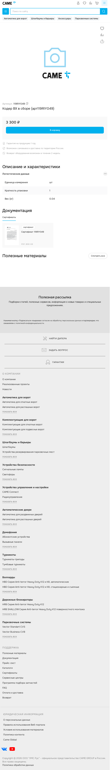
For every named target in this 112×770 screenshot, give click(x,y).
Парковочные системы (86, 18)
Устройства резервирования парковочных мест (28, 451)
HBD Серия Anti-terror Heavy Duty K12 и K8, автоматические (35, 581)
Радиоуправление (12, 497)
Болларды (8, 577)
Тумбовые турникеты (13, 564)
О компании (9, 379)
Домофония (9, 532)
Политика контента (13, 734)
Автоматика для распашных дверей (21, 519)
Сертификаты (9, 672)
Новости (7, 389)
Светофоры (8, 474)
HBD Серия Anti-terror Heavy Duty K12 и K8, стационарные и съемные (40, 586)
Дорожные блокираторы (17, 599)
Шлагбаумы (8, 447)
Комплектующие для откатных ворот (22, 424)
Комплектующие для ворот (19, 419)
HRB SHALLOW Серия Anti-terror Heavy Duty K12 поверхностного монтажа (43, 609)
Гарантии (55, 362)
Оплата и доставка (12, 692)
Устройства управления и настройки (25, 487)
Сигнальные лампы (13, 469)
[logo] (9, 3)
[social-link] (4, 749)
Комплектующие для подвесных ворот (23, 429)
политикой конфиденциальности (30, 323)
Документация (10, 658)
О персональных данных (16, 719)
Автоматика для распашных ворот (21, 407)
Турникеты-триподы (13, 559)
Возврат (6, 697)
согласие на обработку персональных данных (61, 320)
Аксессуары (64, 18)
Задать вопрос (55, 350)
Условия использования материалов (23, 729)
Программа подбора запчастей (19, 682)
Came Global (10, 739)
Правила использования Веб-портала (24, 724)
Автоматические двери (16, 509)
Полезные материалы (14, 653)
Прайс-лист (8, 663)
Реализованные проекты (15, 384)
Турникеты (9, 554)
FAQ (4, 687)
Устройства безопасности (18, 464)
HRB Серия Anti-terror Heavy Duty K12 (23, 604)
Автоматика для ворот (15, 18)
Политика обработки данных (18, 765)
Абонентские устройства (16, 536)
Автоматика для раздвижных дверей (22, 514)
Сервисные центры (12, 677)
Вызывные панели (12, 541)
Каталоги (7, 667)
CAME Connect (10, 491)
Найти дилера (55, 338)
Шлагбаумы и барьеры (42, 18)
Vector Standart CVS (13, 626)
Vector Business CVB (13, 631)
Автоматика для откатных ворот (19, 402)
